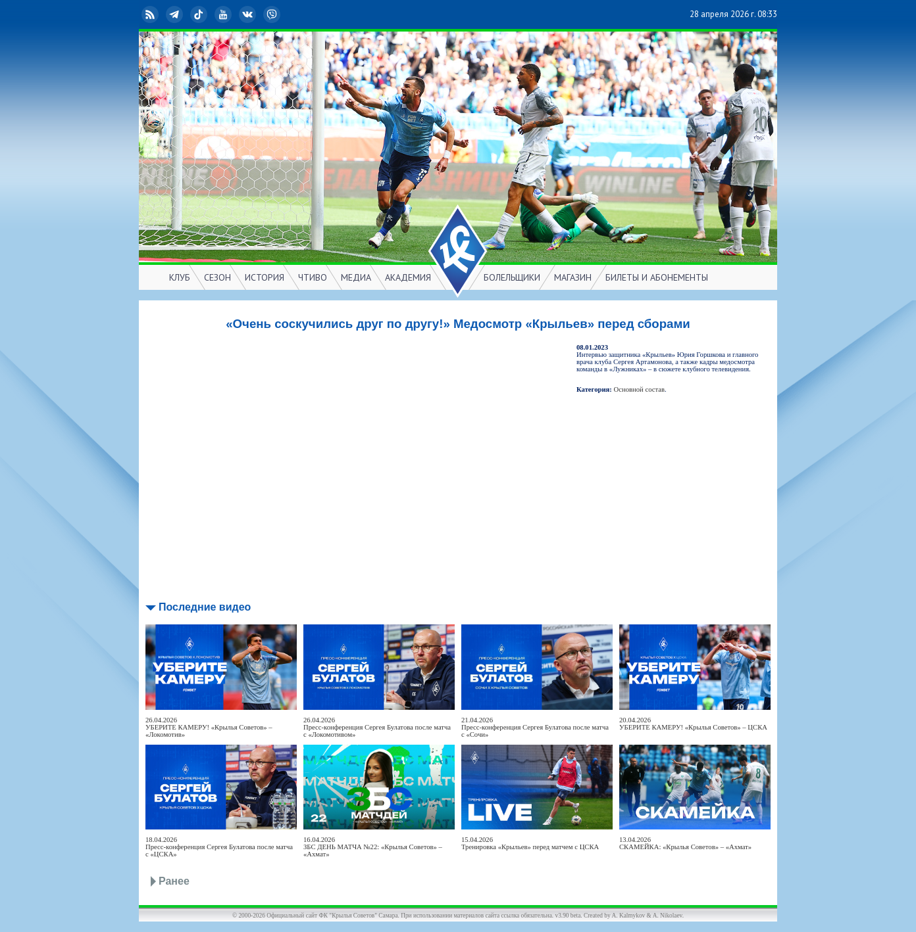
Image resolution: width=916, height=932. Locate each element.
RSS (151, 14)
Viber (273, 14)
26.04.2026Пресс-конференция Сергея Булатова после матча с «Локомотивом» (377, 727)
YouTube (224, 14)
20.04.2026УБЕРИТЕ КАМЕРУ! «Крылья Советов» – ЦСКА (693, 723)
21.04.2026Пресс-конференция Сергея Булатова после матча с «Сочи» (535, 727)
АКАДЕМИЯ (408, 277)
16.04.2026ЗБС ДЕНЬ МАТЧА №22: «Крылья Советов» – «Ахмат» (372, 847)
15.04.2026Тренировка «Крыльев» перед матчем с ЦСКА (530, 843)
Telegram (176, 14)
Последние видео (205, 607)
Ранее (174, 881)
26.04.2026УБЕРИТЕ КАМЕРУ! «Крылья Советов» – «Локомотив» (208, 727)
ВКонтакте (249, 14)
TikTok (200, 14)
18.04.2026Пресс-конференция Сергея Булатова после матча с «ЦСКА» (219, 847)
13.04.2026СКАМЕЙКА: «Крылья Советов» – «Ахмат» (685, 843)
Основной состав (639, 389)
